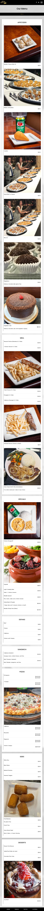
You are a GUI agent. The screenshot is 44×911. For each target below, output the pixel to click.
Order (8, 909)
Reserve (17, 909)
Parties (25, 909)
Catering (34, 909)
